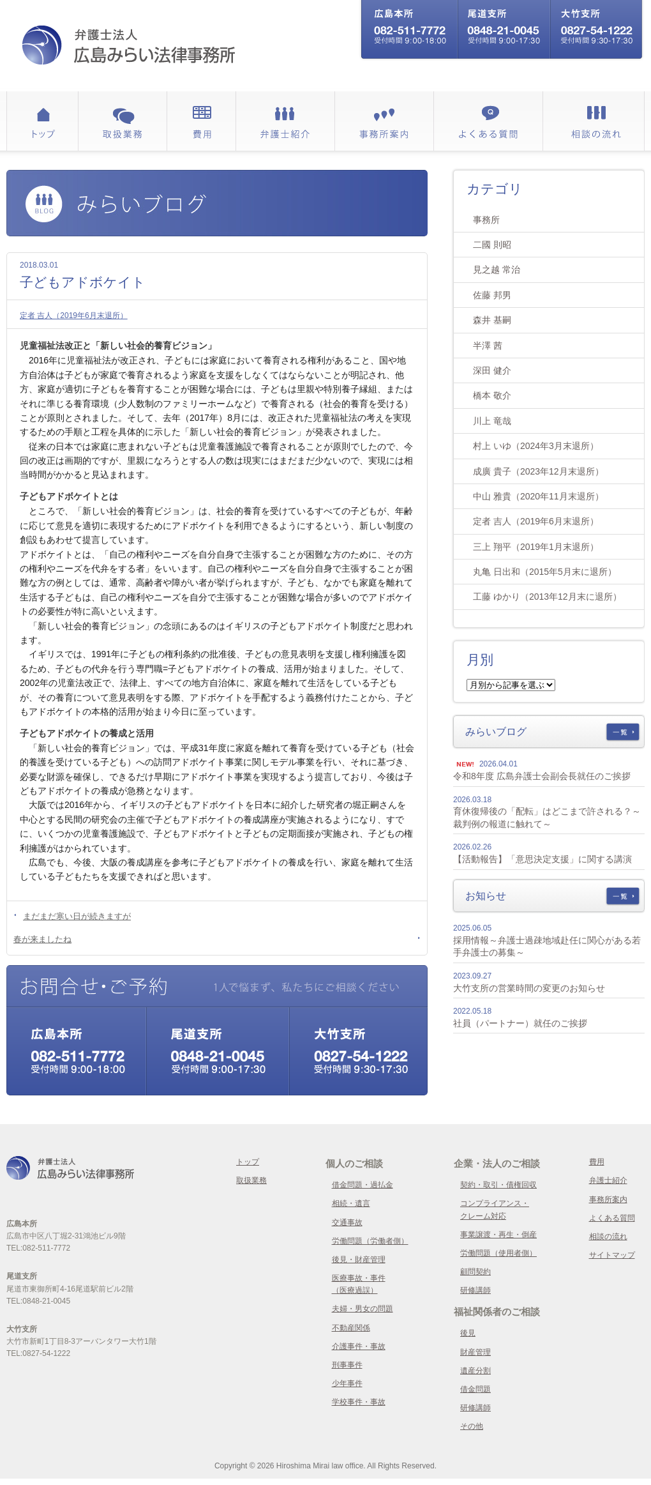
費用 (596, 1161)
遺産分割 (475, 1370)
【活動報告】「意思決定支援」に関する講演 (542, 859)
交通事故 (347, 1222)
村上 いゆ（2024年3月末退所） (536, 446)
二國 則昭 (492, 245)
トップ (247, 1161)
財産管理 (475, 1352)
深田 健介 (492, 370)
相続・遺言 (351, 1203)
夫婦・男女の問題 (362, 1308)
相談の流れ (608, 1236)
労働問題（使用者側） (498, 1253)
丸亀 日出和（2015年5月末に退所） (545, 572)
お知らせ (485, 895)
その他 (471, 1426)
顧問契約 (475, 1271)
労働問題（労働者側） (370, 1241)
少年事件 (347, 1383)
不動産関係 (351, 1327)
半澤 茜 (487, 345)
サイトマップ (612, 1255)
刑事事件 (347, 1364)
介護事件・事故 (358, 1346)
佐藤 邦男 (492, 295)
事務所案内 (608, 1199)
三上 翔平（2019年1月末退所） (536, 547)
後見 (467, 1333)
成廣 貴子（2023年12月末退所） (538, 471)
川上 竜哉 (492, 421)
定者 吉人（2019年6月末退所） (74, 315)
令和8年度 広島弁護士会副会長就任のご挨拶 (542, 776)
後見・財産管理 (358, 1259)
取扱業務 (251, 1180)
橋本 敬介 (492, 395)
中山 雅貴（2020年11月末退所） (538, 496)
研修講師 (475, 1290)
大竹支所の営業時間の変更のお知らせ (529, 988)
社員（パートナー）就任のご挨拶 (520, 1023)
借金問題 (475, 1389)
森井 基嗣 (492, 320)
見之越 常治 (496, 269)
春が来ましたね (42, 939)
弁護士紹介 (608, 1180)
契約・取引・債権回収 (498, 1184)
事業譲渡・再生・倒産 (498, 1234)
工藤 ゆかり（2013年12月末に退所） (547, 596)
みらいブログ (496, 731)
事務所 (486, 220)
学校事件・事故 (358, 1401)
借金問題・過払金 (362, 1184)
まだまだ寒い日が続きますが (77, 916)
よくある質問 (612, 1218)
